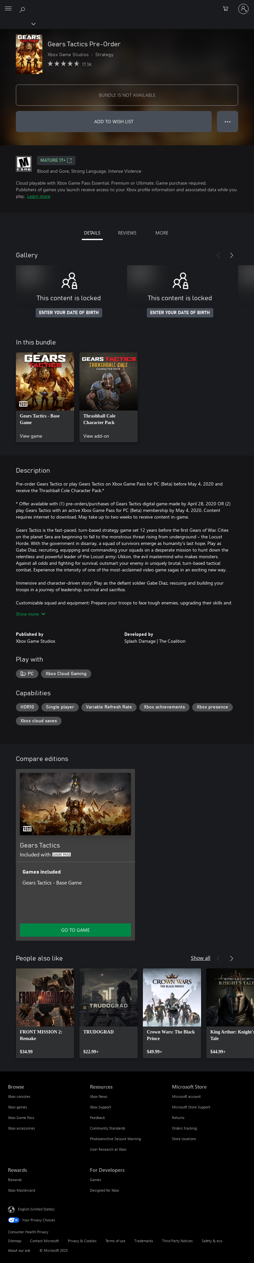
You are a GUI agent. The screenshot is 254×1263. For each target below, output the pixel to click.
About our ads (19, 1250)
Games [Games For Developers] (95, 1179)
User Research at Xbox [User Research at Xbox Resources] (108, 1149)
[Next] (231, 255)
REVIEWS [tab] (127, 233)
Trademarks (143, 1241)
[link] (45, 397)
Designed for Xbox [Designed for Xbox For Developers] (104, 1190)
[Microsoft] (126, 5)
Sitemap (14, 1241)
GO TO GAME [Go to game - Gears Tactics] (75, 930)
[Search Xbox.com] (23, 8)
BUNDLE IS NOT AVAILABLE (127, 95)
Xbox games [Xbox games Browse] (17, 1107)
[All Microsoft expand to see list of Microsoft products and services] (8, 9)
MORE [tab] (161, 233)
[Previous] (218, 255)
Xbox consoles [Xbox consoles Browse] (19, 1096)
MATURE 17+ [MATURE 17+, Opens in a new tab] (56, 160)
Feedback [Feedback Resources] (97, 1117)
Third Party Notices (177, 1241)
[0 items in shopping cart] (227, 9)
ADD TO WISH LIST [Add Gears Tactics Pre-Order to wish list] (113, 121)
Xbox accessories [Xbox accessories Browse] (21, 1128)
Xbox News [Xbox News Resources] (98, 1096)
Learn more (38, 196)
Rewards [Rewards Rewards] (15, 1179)
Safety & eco (212, 1241)
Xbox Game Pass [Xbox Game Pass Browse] (21, 1117)
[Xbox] (17, 23)
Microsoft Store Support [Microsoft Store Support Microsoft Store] (191, 1107)
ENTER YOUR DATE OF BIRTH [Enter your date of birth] (69, 312)
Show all (200, 957)
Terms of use (115, 1241)
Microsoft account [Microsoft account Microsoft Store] (186, 1096)
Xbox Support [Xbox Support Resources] (100, 1107)
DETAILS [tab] (92, 233)
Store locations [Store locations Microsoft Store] (184, 1139)
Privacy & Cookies (82, 1241)
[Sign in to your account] (243, 9)
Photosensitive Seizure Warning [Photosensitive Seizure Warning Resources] (115, 1139)
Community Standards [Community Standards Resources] (107, 1128)
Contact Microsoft (44, 1241)
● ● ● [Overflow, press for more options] (228, 121)
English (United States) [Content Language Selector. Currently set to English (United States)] (36, 1209)
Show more (30, 614)
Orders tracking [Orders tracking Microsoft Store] (184, 1128)
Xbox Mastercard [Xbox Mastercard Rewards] (21, 1190)
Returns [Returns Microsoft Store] (178, 1117)
